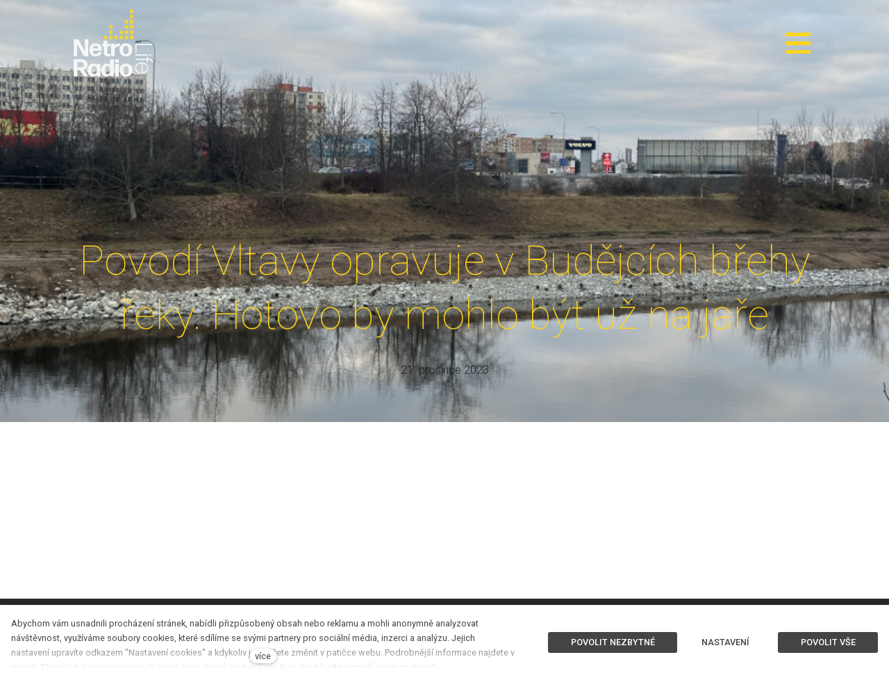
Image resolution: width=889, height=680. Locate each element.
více (263, 656)
